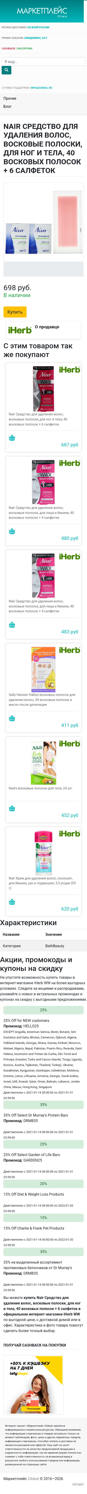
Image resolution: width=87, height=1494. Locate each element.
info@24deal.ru (41, 87)
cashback (8, 48)
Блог (7, 106)
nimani (78, 1484)
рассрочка (24, 48)
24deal (33, 1479)
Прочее (9, 98)
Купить (15, 312)
